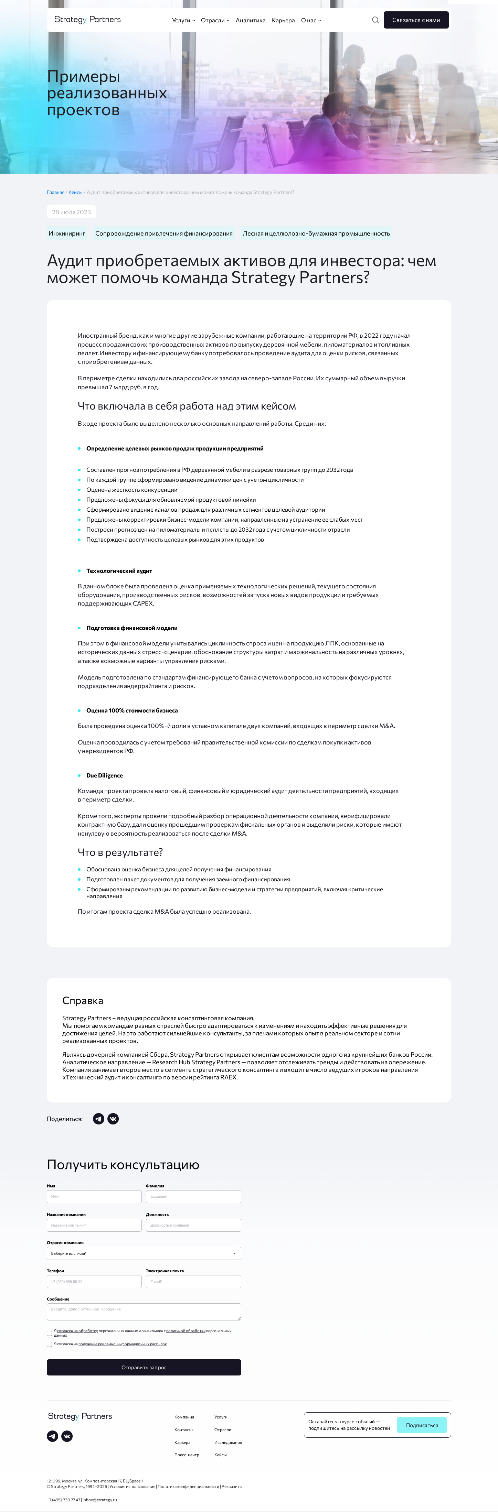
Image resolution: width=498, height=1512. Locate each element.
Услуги (220, 1418)
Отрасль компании (65, 1242)
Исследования (228, 1443)
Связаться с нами (416, 19)
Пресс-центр (186, 1456)
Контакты (183, 1430)
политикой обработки (185, 1332)
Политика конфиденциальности (188, 1487)
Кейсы (77, 192)
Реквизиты (232, 1487)
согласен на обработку (77, 1332)
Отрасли (222, 1430)
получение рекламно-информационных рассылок (122, 1345)
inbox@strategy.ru (100, 1501)
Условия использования (132, 1487)
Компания (184, 1418)
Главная (57, 192)
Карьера (182, 1443)
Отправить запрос (144, 1369)
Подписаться (422, 1426)
